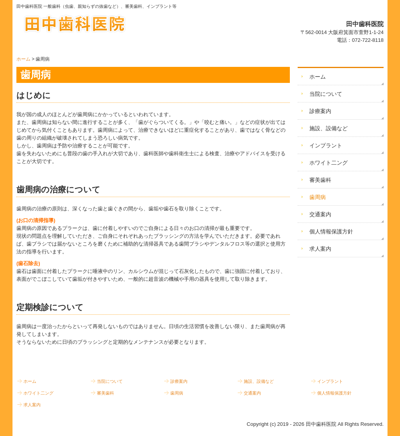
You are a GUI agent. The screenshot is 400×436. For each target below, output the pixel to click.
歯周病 (317, 197)
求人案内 (320, 249)
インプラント (325, 145)
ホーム (317, 77)
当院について (325, 94)
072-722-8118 (368, 40)
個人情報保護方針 (331, 231)
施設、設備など (328, 128)
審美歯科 (320, 180)
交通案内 (320, 214)
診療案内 (320, 111)
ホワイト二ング (328, 163)
